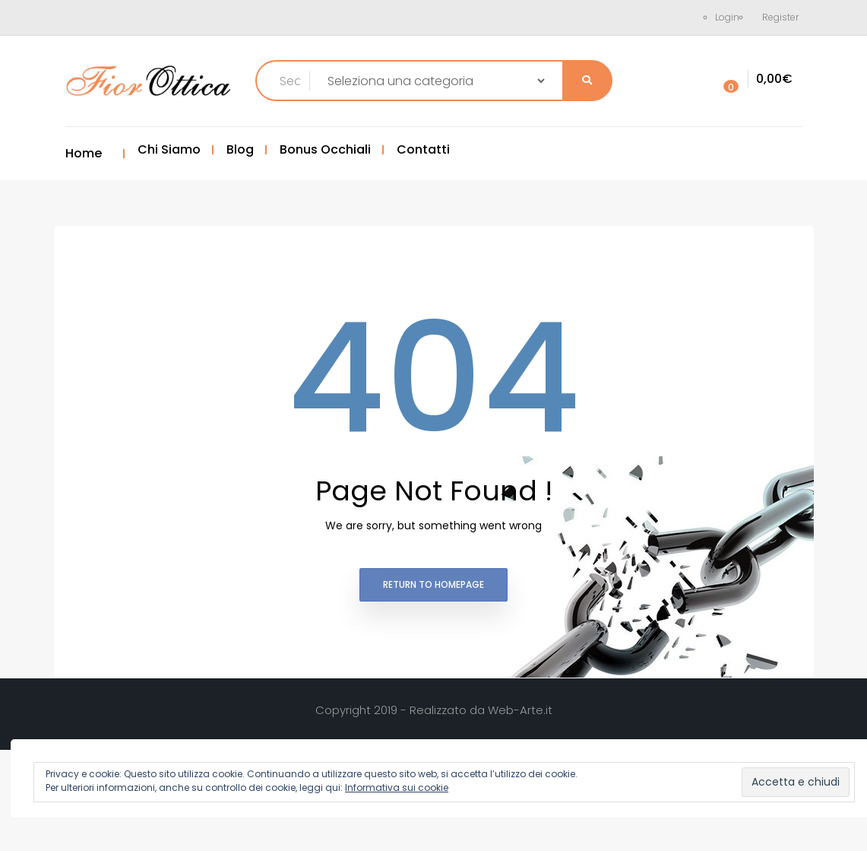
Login (727, 17)
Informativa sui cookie (396, 787)
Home (83, 153)
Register (780, 17)
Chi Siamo (169, 149)
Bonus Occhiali (325, 149)
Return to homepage (433, 584)
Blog (240, 149)
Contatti (423, 149)
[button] (754, 79)
